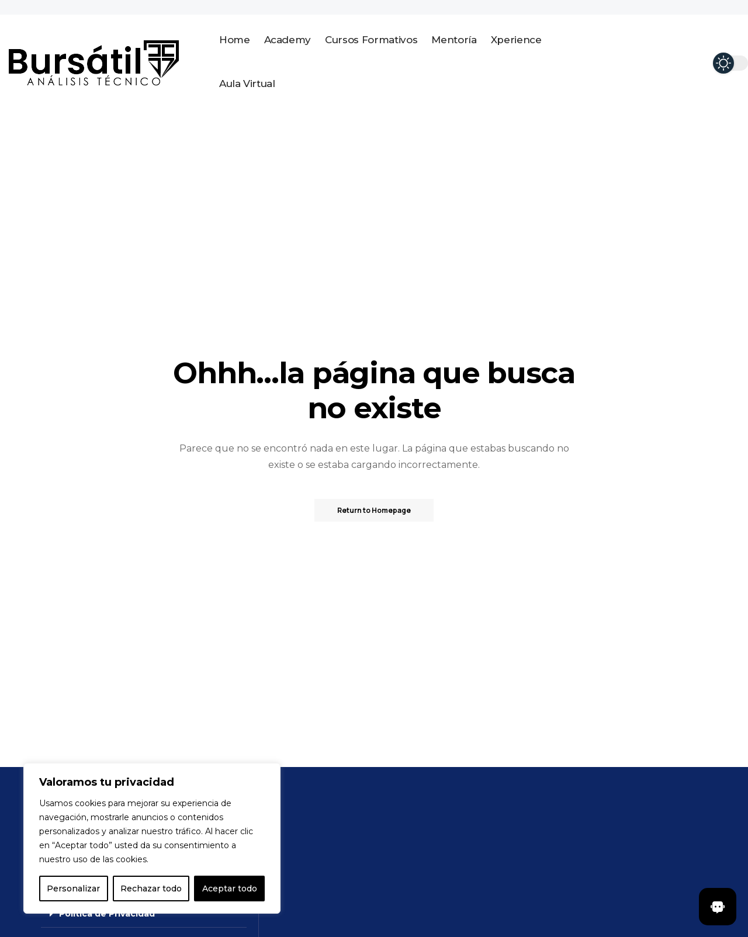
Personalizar (73, 888)
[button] (144, 914)
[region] (151, 838)
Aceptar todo (229, 888)
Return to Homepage (374, 510)
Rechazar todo (151, 888)
